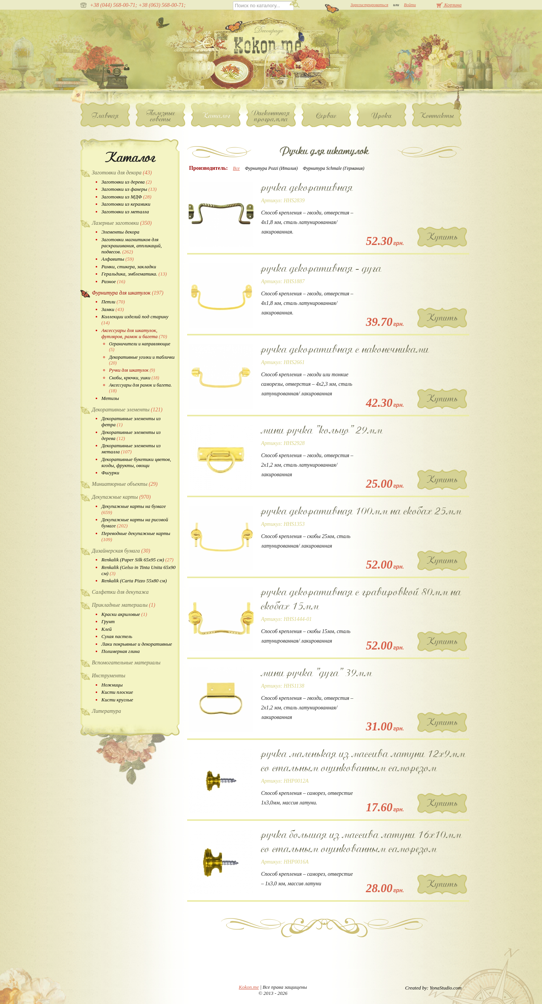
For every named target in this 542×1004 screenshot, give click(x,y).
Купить (442, 237)
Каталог (216, 115)
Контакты (436, 115)
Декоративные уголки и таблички (142, 360)
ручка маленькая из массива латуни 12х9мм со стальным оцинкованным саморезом (363, 761)
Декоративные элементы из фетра (130, 421)
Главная (105, 115)
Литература (106, 711)
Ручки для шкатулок (132, 370)
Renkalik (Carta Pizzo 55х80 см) (134, 580)
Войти (410, 4)
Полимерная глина (120, 651)
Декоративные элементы (127, 410)
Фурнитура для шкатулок (128, 293)
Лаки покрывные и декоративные (136, 644)
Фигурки (110, 472)
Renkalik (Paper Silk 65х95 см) (137, 559)
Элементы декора (120, 232)
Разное (113, 281)
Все (236, 168)
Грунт (108, 621)
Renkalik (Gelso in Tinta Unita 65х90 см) (138, 570)
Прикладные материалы (123, 605)
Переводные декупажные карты (135, 536)
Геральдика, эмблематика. (134, 274)
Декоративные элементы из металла (130, 448)
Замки (112, 309)
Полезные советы (160, 116)
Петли (113, 302)
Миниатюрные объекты (125, 484)
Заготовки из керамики (126, 204)
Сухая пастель (116, 636)
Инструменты (108, 675)
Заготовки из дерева (126, 182)
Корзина (449, 5)
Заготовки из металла (125, 211)
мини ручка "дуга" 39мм (316, 673)
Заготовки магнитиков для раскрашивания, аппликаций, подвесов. (131, 246)
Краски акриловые (124, 614)
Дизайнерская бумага (121, 551)
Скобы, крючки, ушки (134, 377)
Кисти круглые (117, 700)
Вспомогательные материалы (126, 663)
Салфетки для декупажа (120, 592)
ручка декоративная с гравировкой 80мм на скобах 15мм (361, 599)
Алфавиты (117, 259)
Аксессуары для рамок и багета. (140, 387)
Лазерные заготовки (122, 223)
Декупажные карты (121, 497)
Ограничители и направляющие (139, 346)
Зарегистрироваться (369, 4)
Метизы (110, 398)
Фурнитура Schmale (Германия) (333, 168)
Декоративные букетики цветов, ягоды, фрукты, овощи (136, 462)
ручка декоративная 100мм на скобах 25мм (361, 511)
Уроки (382, 115)
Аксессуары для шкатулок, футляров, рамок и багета (134, 333)
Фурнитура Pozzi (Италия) (271, 168)
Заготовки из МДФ (126, 197)
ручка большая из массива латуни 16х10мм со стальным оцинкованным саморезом (361, 842)
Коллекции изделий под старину (134, 320)
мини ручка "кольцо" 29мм (322, 430)
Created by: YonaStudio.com (433, 988)
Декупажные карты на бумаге (133, 509)
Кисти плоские (117, 692)
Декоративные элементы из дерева (130, 435)
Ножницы (112, 685)
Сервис (326, 115)
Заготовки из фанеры (129, 189)
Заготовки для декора (122, 173)
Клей (106, 629)
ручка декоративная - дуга (321, 268)
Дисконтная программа (271, 116)
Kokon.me (249, 987)
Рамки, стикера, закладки (128, 266)
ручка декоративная (307, 187)
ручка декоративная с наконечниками (345, 349)
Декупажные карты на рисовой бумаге (134, 523)
